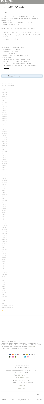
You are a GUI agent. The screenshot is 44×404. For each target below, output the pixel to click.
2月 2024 (4, 145)
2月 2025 (4, 121)
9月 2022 (4, 180)
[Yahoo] (41, 394)
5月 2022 (4, 188)
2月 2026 (4, 96)
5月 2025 (4, 114)
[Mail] (40, 394)
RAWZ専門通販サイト (7, 305)
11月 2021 (4, 200)
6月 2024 (4, 137)
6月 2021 (4, 210)
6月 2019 (4, 260)
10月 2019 (4, 251)
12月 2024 (4, 125)
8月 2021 (4, 206)
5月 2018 (4, 284)
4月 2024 (4, 141)
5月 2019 (4, 262)
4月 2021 (4, 215)
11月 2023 (4, 151)
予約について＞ (23, 385)
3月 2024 (4, 143)
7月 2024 (4, 135)
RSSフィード (7, 311)
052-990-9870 (21, 372)
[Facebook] (35, 394)
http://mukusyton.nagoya (23, 375)
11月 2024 (4, 127)
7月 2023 (4, 159)
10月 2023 (4, 153)
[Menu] (41, 2)
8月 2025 (4, 108)
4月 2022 (4, 190)
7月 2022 (4, 184)
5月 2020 (4, 237)
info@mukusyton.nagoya (23, 377)
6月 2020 (4, 235)
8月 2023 (4, 157)
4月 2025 (4, 116)
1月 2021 (4, 221)
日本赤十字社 (9, 28)
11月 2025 (4, 102)
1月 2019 (4, 270)
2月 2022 (4, 194)
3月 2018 (4, 288)
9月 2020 (4, 229)
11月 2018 (4, 272)
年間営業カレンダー (22, 388)
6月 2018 (4, 282)
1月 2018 (4, 292)
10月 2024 (4, 129)
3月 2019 (4, 266)
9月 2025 (4, 106)
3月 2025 (4, 119)
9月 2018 (4, 276)
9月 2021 (4, 204)
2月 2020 (4, 243)
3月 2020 (4, 241)
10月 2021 (4, 202)
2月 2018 (4, 290)
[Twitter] (37, 394)
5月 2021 (4, 213)
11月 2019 (4, 249)
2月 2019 (4, 268)
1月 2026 (4, 98)
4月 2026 (4, 92)
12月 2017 (4, 294)
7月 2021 (4, 208)
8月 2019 (4, 255)
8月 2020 (4, 231)
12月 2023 (4, 149)
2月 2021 (4, 219)
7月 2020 (4, 233)
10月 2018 (4, 274)
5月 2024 (4, 139)
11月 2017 (4, 296)
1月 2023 (4, 172)
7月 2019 (4, 257)
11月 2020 (4, 225)
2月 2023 (4, 170)
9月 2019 (4, 253)
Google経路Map (31, 346)
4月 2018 (4, 286)
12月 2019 (4, 247)
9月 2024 (4, 131)
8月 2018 (4, 278)
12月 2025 (4, 100)
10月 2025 (4, 104)
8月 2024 (4, 133)
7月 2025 (4, 110)
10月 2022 (4, 178)
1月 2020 (4, 245)
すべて (3, 303)
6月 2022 (4, 186)
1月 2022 (4, 196)
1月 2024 (4, 147)
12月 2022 (4, 174)
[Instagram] (38, 394)
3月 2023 (4, 168)
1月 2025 (4, 123)
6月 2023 (4, 161)
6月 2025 (4, 112)
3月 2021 (4, 217)
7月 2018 (4, 280)
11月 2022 (4, 176)
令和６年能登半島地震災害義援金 (21, 28)
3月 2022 (4, 192)
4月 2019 (4, 264)
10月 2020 (4, 227)
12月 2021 (4, 198)
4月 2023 (4, 166)
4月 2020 (4, 239)
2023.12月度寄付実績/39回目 (13, 7)
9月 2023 (4, 155)
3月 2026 (4, 94)
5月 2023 (4, 163)
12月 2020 (4, 223)
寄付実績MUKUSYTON (7, 307)
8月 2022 (4, 182)
